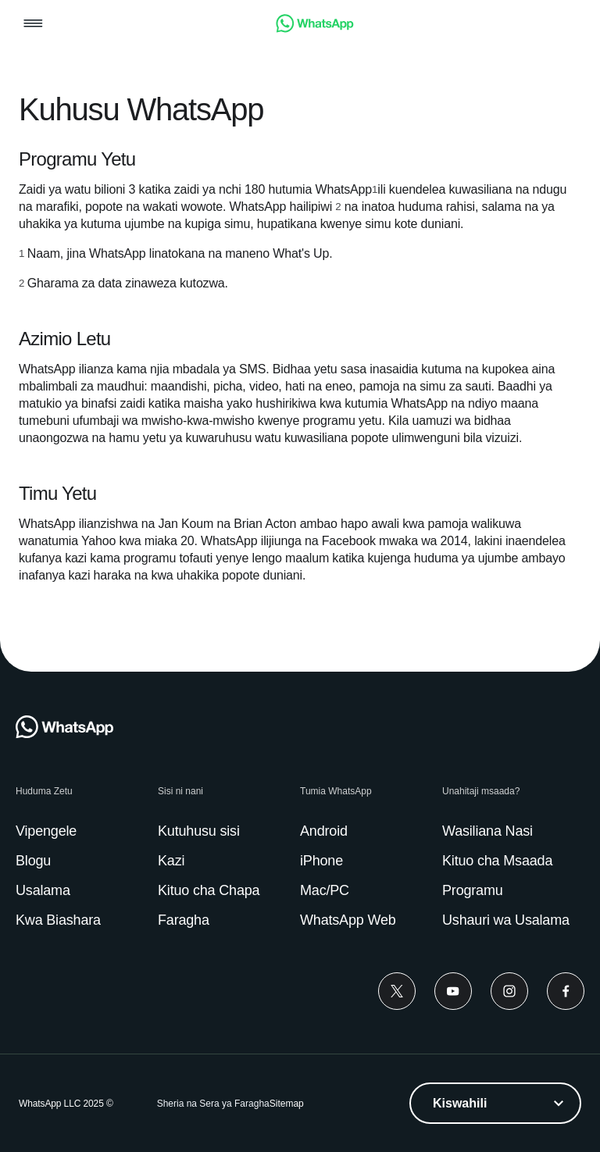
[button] (33, 24)
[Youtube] (453, 991)
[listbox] (495, 1103)
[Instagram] (509, 991)
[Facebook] (565, 991)
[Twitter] (397, 991)
